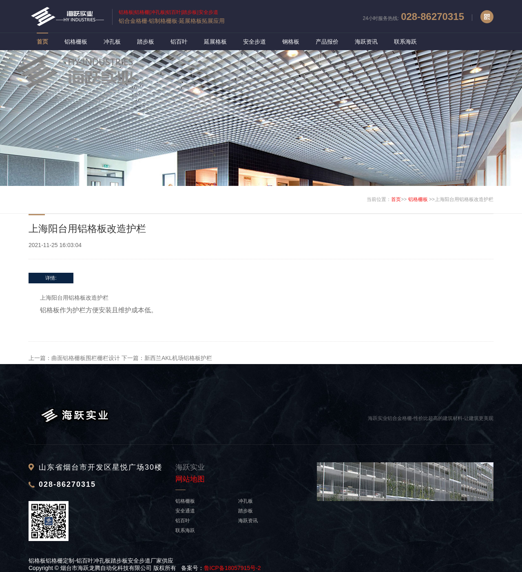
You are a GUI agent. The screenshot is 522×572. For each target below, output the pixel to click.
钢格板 (290, 41)
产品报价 (327, 41)
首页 (42, 41)
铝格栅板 (75, 41)
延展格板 (215, 41)
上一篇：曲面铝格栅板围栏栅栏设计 (74, 358)
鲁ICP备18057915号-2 (232, 568)
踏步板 (145, 41)
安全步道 (254, 41)
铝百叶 (179, 41)
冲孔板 (112, 41)
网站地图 (190, 479)
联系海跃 (405, 41)
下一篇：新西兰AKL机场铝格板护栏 (167, 358)
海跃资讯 (366, 41)
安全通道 (185, 511)
